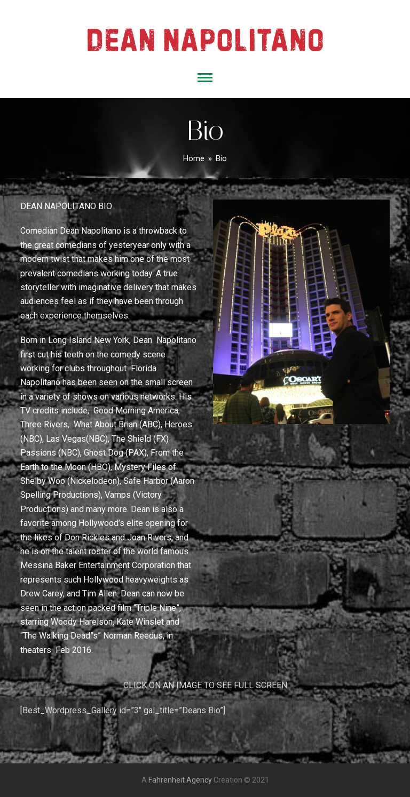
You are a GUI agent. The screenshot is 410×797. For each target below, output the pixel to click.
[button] (205, 77)
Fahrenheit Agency (180, 780)
